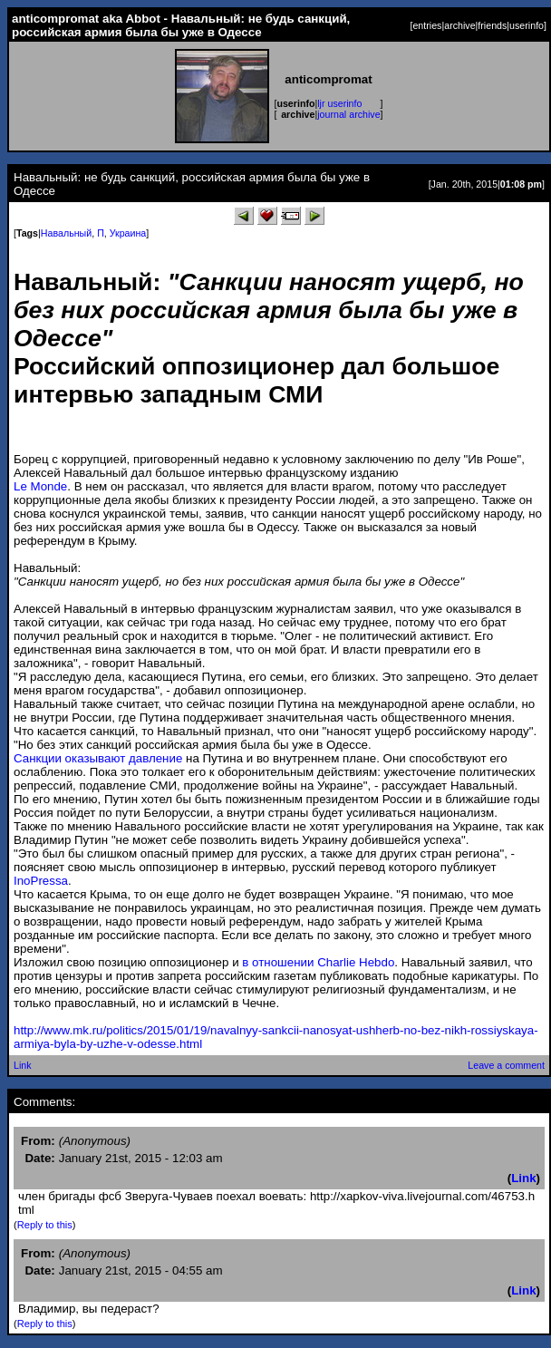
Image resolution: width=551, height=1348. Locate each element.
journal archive (348, 114)
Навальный (66, 233)
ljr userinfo (339, 103)
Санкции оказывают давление (98, 758)
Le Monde (40, 486)
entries (426, 25)
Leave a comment (506, 1065)
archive (459, 25)
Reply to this (44, 1224)
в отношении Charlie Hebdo (318, 962)
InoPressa (41, 880)
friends (492, 25)
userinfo (526, 25)
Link (23, 1065)
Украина (128, 233)
